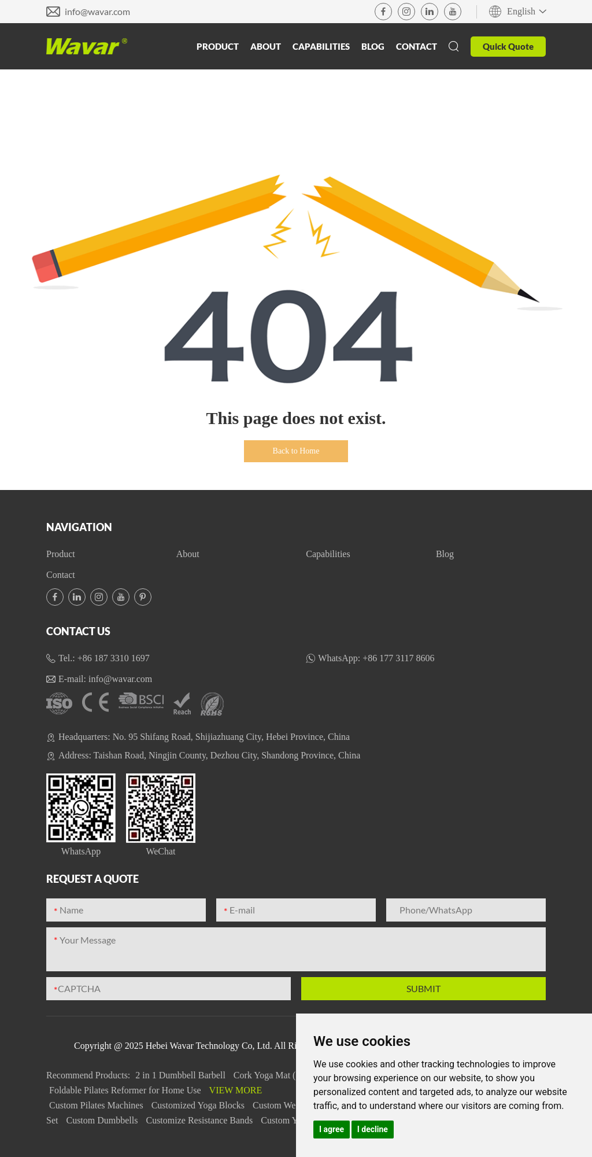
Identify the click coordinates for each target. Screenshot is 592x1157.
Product (218, 46)
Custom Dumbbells (103, 1120)
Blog (372, 46)
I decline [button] (372, 1129)
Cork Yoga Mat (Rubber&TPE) (293, 1075)
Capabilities (321, 46)
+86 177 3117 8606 (398, 658)
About (265, 46)
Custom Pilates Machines (97, 1105)
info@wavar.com (97, 11)
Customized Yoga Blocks (199, 1105)
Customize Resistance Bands (200, 1120)
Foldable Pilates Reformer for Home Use (126, 1090)
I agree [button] (331, 1129)
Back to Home (296, 451)
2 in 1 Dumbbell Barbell (181, 1075)
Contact (416, 46)
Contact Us (78, 631)
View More (235, 1090)
